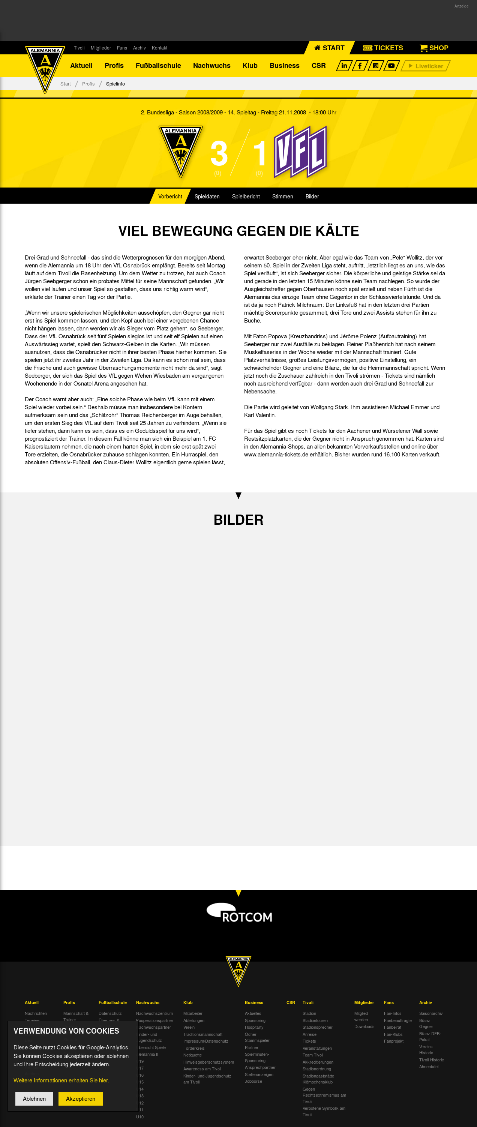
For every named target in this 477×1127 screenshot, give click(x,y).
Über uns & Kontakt (109, 1023)
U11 (140, 1110)
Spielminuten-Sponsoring (257, 1057)
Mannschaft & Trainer (75, 1016)
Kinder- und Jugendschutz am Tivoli (207, 1079)
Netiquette (192, 1055)
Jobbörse (253, 1081)
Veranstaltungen (317, 1048)
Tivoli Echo (35, 1027)
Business (285, 66)
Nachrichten (36, 1013)
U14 (140, 1089)
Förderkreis (194, 1048)
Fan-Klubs (393, 1034)
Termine (32, 1020)
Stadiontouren (315, 1020)
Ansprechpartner (260, 1067)
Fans (122, 47)
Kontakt (159, 47)
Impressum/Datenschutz (205, 1041)
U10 (140, 1116)
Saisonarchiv (431, 1013)
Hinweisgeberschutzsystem (208, 1062)
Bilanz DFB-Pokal (430, 1036)
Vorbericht (170, 196)
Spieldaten (207, 196)
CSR (319, 66)
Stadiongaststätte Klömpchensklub (318, 1079)
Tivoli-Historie (431, 1059)
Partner (251, 1047)
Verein (189, 1027)
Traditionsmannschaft (202, 1034)
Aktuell (81, 66)
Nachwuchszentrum (154, 1013)
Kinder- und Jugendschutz (149, 1037)
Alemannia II (147, 1054)
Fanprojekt (394, 1041)
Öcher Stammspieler (257, 1037)
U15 (140, 1082)
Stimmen (282, 196)
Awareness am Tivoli (202, 1069)
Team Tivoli (313, 1055)
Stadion (309, 1013)
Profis (114, 66)
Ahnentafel (428, 1067)
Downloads (364, 1026)
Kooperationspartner (154, 1020)
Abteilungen (193, 1020)
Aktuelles (253, 1013)
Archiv (139, 47)
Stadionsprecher (318, 1027)
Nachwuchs (212, 66)
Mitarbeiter (192, 1013)
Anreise (309, 1034)
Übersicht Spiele (151, 1047)
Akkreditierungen (318, 1062)
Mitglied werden (361, 1016)
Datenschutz (110, 1013)
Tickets (309, 1041)
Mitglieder (101, 47)
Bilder (312, 196)
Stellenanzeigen (259, 1074)
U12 (140, 1103)
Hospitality (254, 1027)
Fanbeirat (392, 1027)
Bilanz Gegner (426, 1023)
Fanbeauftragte (398, 1020)
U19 (140, 1061)
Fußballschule (158, 66)
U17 (140, 1068)
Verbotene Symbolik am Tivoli (324, 1111)
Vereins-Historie (426, 1049)
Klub (250, 66)
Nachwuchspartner (153, 1027)
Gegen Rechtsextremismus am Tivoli (324, 1095)
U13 (140, 1096)
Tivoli (79, 47)
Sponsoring (255, 1020)
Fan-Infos (393, 1013)
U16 (140, 1075)
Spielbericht (246, 196)
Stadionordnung (317, 1069)
